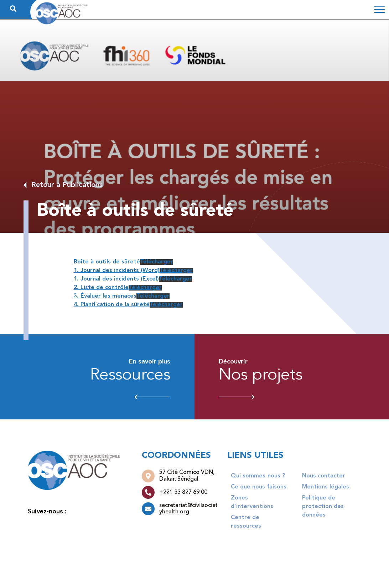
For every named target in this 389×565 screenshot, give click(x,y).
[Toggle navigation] (379, 9)
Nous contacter (323, 476)
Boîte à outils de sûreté (107, 262)
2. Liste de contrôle (101, 288)
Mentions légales (325, 487)
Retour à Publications (67, 185)
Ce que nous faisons (258, 487)
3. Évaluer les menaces (105, 296)
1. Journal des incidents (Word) (117, 270)
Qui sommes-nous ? (258, 476)
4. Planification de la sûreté (112, 305)
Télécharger (156, 262)
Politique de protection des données (323, 506)
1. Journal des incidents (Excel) (116, 279)
